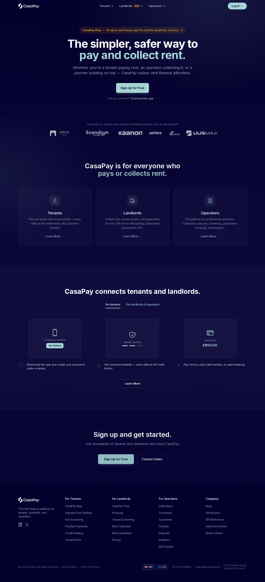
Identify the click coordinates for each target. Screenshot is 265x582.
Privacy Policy (69, 566)
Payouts (164, 526)
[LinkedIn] (20, 525)
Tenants (106, 6)
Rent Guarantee (121, 533)
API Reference (215, 519)
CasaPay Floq (120, 506)
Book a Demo (214, 533)
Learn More (132, 383)
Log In (237, 6)
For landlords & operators (143, 304)
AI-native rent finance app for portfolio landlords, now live (132, 30)
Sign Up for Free (132, 88)
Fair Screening (74, 519)
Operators (157, 6)
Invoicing (117, 512)
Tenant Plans (73, 539)
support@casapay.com (207, 566)
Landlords (131, 6)
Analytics (164, 539)
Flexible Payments (76, 526)
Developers (213, 512)
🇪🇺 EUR (162, 566)
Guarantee (165, 519)
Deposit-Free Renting (78, 512)
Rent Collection (121, 526)
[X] (27, 525)
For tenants (113, 304)
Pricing (116, 539)
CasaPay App (73, 506)
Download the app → (144, 98)
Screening (165, 512)
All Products (166, 546)
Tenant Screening (123, 519)
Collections (166, 506)
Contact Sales (152, 462)
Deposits (164, 533)
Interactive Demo (216, 526)
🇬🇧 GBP (149, 566)
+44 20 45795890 (181, 566)
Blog (208, 506)
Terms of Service (89, 566)
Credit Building (74, 533)
